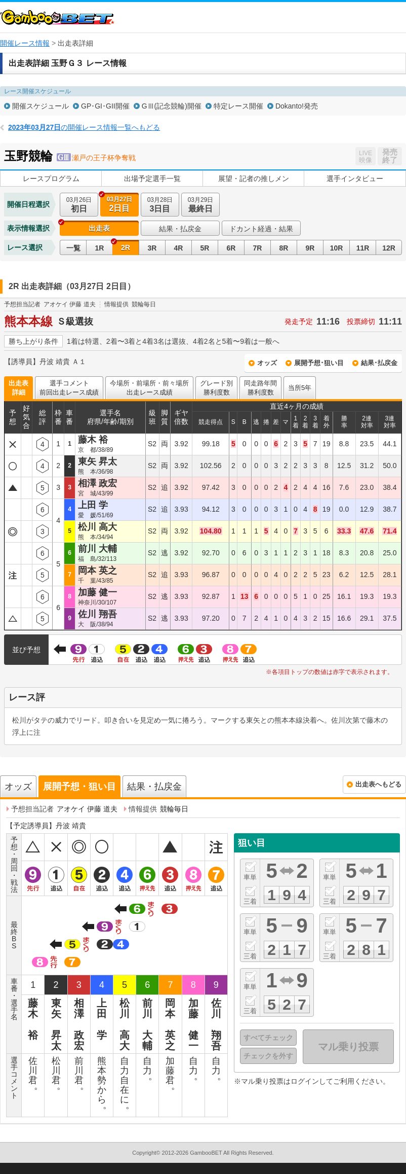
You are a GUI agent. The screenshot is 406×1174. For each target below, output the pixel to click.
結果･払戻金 (379, 363)
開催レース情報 (25, 43)
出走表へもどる (378, 784)
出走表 (99, 228)
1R (99, 248)
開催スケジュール (40, 106)
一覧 (73, 248)
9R (310, 248)
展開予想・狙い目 (79, 786)
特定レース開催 (238, 106)
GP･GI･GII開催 (105, 106)
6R (231, 248)
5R (205, 248)
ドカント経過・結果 (261, 229)
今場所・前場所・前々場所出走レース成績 (149, 387)
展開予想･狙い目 (319, 363)
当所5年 (299, 388)
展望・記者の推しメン (253, 178)
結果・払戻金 (180, 229)
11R (363, 248)
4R (178, 248)
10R (336, 248)
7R (257, 248)
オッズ (267, 363)
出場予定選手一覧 (152, 178)
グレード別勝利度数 (216, 387)
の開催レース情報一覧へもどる (84, 127)
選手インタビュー (355, 178)
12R (388, 248)
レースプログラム (51, 178)
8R (284, 248)
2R (125, 247)
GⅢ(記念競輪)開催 (171, 106)
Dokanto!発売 (296, 106)
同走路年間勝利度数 (260, 387)
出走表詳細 (18, 387)
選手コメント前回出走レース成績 (69, 387)
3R (152, 248)
